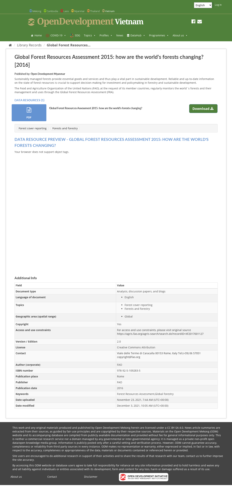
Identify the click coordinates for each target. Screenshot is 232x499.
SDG (77, 35)
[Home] (10, 45)
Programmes (159, 35)
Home (38, 35)
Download (203, 108)
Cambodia (52, 11)
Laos (66, 11)
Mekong (36, 11)
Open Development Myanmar (48, 73)
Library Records (29, 45)
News (119, 35)
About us (180, 35)
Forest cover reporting (33, 128)
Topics (90, 35)
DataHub (137, 35)
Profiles (106, 35)
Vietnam (110, 11)
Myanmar (79, 11)
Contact (52, 476)
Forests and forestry (65, 128)
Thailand (95, 11)
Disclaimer (90, 476)
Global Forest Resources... (68, 45)
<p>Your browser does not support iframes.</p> (116, 210)
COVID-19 (58, 35)
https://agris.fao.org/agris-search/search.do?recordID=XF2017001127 (160, 334)
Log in (218, 4)
